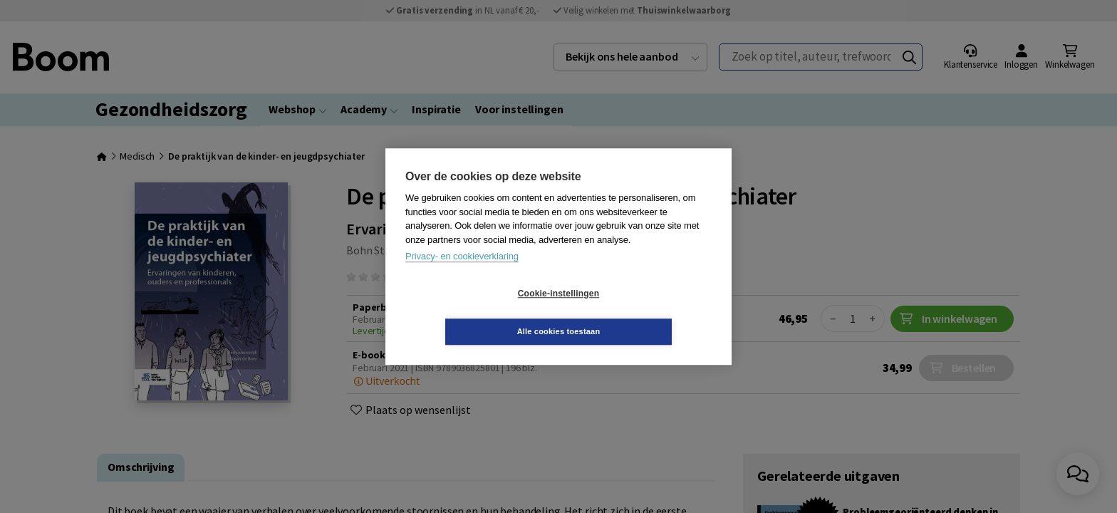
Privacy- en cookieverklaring (462, 275)
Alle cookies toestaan (643, 312)
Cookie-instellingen (473, 313)
